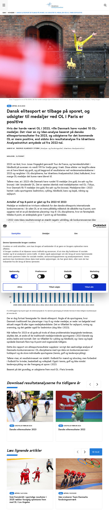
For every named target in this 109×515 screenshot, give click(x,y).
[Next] (97, 384)
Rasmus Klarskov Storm (50, 148)
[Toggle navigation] (4, 5)
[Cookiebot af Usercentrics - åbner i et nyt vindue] (95, 226)
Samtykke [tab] (16, 233)
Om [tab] (76, 233)
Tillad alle (89, 287)
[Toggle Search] (105, 5)
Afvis (19, 287)
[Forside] (54, 5)
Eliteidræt (20, 156)
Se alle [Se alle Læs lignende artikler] (95, 452)
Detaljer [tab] (46, 233)
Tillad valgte (54, 287)
